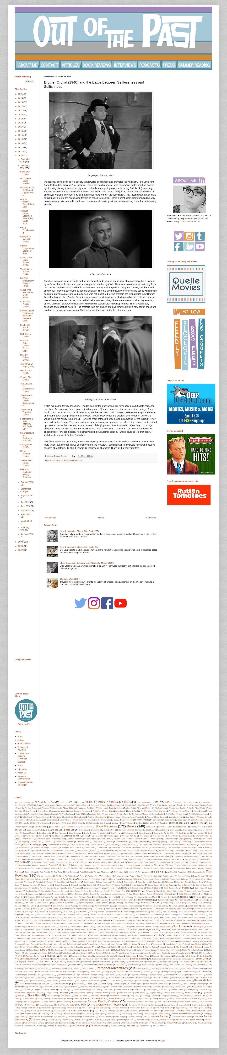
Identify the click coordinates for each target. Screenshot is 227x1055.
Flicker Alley (72, 876)
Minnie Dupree (95, 953)
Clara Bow (186, 842)
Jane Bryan (98, 909)
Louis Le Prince (78, 938)
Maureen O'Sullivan (109, 947)
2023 (20, 102)
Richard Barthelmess (160, 978)
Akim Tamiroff (143, 805)
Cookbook (53, 847)
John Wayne (103, 920)
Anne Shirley (81, 814)
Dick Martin (99, 856)
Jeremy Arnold (70, 915)
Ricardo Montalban (98, 978)
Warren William (94, 1020)
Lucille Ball (135, 938)
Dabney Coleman (187, 847)
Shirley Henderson (95, 993)
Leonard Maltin (143, 932)
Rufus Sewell (180, 987)
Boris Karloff (150, 827)
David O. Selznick (51, 853)
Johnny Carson (118, 920)
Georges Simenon (203, 885)
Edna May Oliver (206, 862)
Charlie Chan (104, 839)
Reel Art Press (196, 975)
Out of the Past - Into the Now (194, 961)
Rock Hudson (189, 984)
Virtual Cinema (34, 1017)
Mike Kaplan (42, 953)
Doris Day (121, 859)
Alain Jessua (169, 805)
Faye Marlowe (85, 872)
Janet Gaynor (200, 909)
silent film (21, 996)
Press (20, 765)
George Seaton (153, 885)
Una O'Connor (131, 1011)
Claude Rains (112, 845)
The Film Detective (199, 1005)
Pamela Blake (61, 965)
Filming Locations (44, 876)
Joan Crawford (155, 914)
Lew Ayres (201, 932)
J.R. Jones (192, 903)
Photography (108, 972)
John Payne (48, 920)
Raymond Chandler (138, 975)
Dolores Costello (192, 856)
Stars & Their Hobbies (93, 998)
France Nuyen (107, 876)
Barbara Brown (204, 817)
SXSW (20, 1005)
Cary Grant (43, 836)
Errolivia (127, 868)
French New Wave (198, 879)
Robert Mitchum (203, 980)
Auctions (91, 817)
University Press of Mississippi (67, 1013)
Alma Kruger (30, 811)
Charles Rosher (59, 839)
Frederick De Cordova (143, 879)
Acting (39, 805)
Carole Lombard (198, 833)
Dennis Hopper (23, 856)
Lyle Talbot (165, 938)
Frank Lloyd (41, 879)
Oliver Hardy (58, 962)
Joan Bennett (126, 914)
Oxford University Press (32, 965)
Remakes (41, 978)
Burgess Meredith (29, 833)
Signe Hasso (207, 993)
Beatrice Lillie (93, 820)
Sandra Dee (138, 990)
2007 (20, 550)
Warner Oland (54, 1020)
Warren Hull (67, 1020)
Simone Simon (52, 996)
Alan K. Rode (182, 805)
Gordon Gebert (31, 891)
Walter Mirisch (105, 1017)
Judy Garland (88, 923)
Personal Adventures (73, 460)
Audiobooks (101, 817)
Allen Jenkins (174, 808)
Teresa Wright (183, 1005)
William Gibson (126, 1023)
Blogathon (163, 823)
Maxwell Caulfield (166, 947)
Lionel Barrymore (146, 935)
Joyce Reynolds (59, 923)
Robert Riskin (78, 984)
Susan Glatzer (161, 1002)
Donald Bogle (35, 859)
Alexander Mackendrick (51, 808)
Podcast (147, 971)
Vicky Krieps (126, 1014)
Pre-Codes (203, 971)
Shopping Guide (154, 993)
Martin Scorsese (102, 944)
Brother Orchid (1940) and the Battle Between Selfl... (27, 315)
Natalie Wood (144, 956)
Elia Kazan (159, 865)
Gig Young (61, 888)
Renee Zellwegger (54, 978)
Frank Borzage (198, 876)
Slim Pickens (65, 996)
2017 (20, 127)
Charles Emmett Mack (24, 839)
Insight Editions (116, 903)
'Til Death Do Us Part (45, 802)
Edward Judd (78, 865)
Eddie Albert (107, 862)
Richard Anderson (115, 978)
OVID (17, 965)
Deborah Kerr (142, 853)
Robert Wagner (135, 984)
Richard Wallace (37, 981)
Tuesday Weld (59, 1011)
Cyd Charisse (173, 847)
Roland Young (58, 987)
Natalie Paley (131, 956)
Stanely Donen (28, 999)
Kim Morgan (128, 926)
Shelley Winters (79, 993)
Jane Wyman (187, 909)
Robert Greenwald (157, 981)
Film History (118, 872)
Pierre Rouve (121, 972)
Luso (156, 938)
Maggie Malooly (204, 938)
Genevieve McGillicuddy (163, 882)
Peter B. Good (143, 969)
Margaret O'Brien (70, 941)
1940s (101, 802)
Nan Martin (75, 956)
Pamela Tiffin (74, 965)
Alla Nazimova (160, 808)
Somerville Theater (99, 996)
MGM (44, 950)
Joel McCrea (55, 917)
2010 (20, 155)
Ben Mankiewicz (140, 820)
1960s (127, 802)
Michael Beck (73, 950)
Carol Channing (145, 833)
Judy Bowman (74, 923)
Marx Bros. (145, 944)
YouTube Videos (98, 1025)
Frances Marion (121, 876)
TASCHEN (74, 1005)
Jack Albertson (204, 903)
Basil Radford (79, 820)
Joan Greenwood (185, 915)
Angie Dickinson (75, 811)
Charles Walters (90, 839)
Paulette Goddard (58, 969)
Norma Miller (124, 959)
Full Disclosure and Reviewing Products (27, 437)
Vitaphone (47, 1017)
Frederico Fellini (161, 879)
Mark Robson (32, 944)
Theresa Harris (86, 1008)
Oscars (162, 962)
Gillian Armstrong (74, 888)
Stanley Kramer (58, 999)
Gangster (50, 882)
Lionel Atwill (131, 935)
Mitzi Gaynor (124, 953)
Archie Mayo (170, 814)
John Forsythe (169, 917)
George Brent (197, 882)
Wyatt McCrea (63, 1026)
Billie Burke (56, 823)
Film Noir (159, 871)
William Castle (52, 1023)
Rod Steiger (201, 984)
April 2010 (25, 514)
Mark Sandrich (45, 944)
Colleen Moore (179, 845)
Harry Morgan (134, 894)
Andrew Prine (43, 811)
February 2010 (24, 528)
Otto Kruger (172, 962)
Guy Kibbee (167, 891)
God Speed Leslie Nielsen (25, 181)
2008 (20, 546)
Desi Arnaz (36, 856)
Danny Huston (118, 851)
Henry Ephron (99, 897)
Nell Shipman (190, 956)
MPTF (20, 956)
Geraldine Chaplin (21, 888)
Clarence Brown (199, 842)
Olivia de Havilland (102, 962)
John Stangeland (75, 920)
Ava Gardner (161, 817)
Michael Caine (87, 950)
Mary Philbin (183, 944)
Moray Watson (176, 953)
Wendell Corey (142, 1020)
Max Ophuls (125, 947)
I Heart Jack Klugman (187, 900)
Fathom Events (31, 872)
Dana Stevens (69, 851)
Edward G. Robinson (58, 865)
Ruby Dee (156, 987)
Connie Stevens (23, 847)
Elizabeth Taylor (206, 865)
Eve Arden (192, 868)
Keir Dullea (89, 926)
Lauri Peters (205, 929)
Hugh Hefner (115, 900)
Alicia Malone (117, 808)
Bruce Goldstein (189, 830)
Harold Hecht (33, 894)
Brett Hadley (83, 830)
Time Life (169, 1008)
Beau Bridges (106, 820)
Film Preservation (196, 872)
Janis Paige (28, 912)
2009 (20, 542)
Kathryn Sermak (37, 926)
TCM (83, 1004)
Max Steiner (137, 947)
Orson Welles (151, 962)
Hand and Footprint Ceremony (197, 891)
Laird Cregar (42, 929)
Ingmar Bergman (84, 903)
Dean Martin (67, 853)
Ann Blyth (109, 811)
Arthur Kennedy (43, 817)
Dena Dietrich (197, 853)
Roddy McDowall (29, 987)
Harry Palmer (147, 894)
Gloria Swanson (170, 888)
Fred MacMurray (113, 879)
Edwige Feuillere (105, 865)
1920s (70, 802)
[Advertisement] (100, 489)
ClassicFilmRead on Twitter (25, 783)
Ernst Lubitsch (103, 868)
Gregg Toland (89, 891)
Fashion (18, 872)
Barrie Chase (52, 820)
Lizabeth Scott (183, 935)
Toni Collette (205, 1008)
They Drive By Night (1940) (27, 365)
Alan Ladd (195, 805)
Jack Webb (71, 906)
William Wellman (174, 1023)
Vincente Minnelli (193, 1013)
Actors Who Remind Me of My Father (26, 294)
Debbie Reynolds (126, 853)
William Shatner (158, 1023)
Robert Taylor (106, 984)
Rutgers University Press (44, 990)
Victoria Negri (150, 1014)
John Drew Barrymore (128, 917)
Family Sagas (204, 868)
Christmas (48, 842)
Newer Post (50, 518)
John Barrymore (69, 917)
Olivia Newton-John (136, 962)
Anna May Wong (37, 814)
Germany (50, 888)
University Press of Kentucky (35, 1013)
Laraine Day (68, 929)
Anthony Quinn (95, 814)
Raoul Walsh (109, 975)
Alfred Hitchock (70, 808)
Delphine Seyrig (183, 853)
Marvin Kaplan (131, 944)
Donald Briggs (49, 859)
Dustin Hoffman (204, 859)
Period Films (88, 968)
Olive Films (43, 961)
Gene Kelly (117, 882)
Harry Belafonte (76, 894)
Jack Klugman (44, 906)
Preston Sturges (21, 975)
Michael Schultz (150, 950)
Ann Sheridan (161, 811)
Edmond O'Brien (163, 862)
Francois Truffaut (184, 876)
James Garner (206, 906)
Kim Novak (140, 926)
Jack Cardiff (19, 906)
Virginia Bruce (20, 1017)
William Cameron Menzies (34, 1023)
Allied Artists (186, 808)
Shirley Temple (139, 993)
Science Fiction (176, 990)
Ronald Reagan (101, 987)
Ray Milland (123, 975)
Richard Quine (22, 981)
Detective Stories (49, 856)
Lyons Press (176, 938)
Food (82, 876)
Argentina (182, 814)
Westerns (178, 1020)
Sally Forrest (74, 990)
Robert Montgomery (28, 984)
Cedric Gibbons (158, 836)
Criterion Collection (157, 847)
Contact (21, 762)
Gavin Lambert (89, 882)
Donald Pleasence (77, 859)
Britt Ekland (150, 830)
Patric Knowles (133, 965)
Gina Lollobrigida (91, 888)
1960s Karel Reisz (143, 802)
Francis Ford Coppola (152, 876)
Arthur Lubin (56, 817)
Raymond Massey (155, 975)
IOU (157, 902)
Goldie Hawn (199, 888)
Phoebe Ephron (81, 972)
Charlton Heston (149, 839)
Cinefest (109, 842)
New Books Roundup (25, 959)
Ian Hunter (203, 900)
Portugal (157, 972)
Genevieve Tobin (182, 882)
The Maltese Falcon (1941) (26, 271)
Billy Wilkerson (91, 823)
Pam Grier (49, 965)
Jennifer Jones (56, 915)
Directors (148, 856)
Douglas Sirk (190, 859)
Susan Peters (190, 1002)
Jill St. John (113, 915)
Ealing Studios (48, 862)
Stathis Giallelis (115, 998)
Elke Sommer (22, 868)
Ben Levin (126, 820)
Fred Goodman (97, 879)
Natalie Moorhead (116, 956)
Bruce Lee (201, 830)
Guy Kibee (179, 891)
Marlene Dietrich (60, 944)
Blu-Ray (198, 822)
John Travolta (90, 920)
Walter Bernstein (89, 1017)
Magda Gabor (189, 938)
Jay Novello (40, 912)
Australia (140, 817)
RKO (104, 980)
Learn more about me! (190, 221)
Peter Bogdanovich (158, 969)
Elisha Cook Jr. (174, 865)
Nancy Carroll (88, 956)
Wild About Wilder (193, 1020)
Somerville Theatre (118, 996)
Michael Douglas (135, 950)
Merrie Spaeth (33, 950)
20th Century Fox (189, 802)
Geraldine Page (37, 888)
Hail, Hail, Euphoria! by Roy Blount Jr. (26, 473)
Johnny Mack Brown (134, 920)
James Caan (147, 906)
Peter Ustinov (54, 972)
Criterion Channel (140, 847)
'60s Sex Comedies (23, 802)
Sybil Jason (31, 1005)
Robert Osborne (61, 983)
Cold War (167, 845)
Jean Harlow (81, 912)
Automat (150, 817)
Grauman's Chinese (59, 891)
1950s (114, 802)
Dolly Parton (178, 856)
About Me (22, 773)
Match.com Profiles (42, 947)
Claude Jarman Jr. (97, 845)
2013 (20, 143)
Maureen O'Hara (91, 947)
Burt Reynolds (60, 833)
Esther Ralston (151, 868)
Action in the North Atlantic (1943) (26, 261)
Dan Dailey (19, 851)
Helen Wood (86, 897)
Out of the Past (25, 724)
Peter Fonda (173, 969)
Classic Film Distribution (79, 845)
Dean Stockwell (80, 853)
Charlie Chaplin (119, 839)
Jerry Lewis (83, 915)
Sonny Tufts (133, 996)
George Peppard (77, 885)
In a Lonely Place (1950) (25, 327)
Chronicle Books (83, 842)
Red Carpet (183, 975)
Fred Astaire (83, 879)
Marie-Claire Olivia (118, 941)
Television (144, 1005)
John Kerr (27, 920)
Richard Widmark (66, 981)
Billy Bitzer (67, 823)
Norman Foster (157, 959)
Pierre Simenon (135, 972)
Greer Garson (75, 891)
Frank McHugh (54, 879)
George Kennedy (61, 885)
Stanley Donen (43, 999)
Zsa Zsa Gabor (157, 1026)
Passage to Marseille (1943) (25, 239)
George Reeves (105, 885)
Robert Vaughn (120, 984)
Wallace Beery (74, 1017)
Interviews (22, 769)
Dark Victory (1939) (26, 371)
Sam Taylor (108, 990)
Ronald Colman (86, 987)
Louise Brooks (107, 938)
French (185, 879)
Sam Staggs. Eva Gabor (91, 990)
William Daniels (81, 1023)
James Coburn (178, 906)
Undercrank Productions (150, 1011)
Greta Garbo (115, 891)
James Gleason (23, 909)
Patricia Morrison (148, 965)
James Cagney (161, 906)
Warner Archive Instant (183, 1017)
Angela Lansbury (58, 811)
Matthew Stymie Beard (72, 947)
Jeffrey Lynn (28, 915)
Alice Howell (103, 808)
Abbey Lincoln (204, 802)
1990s (177, 802)
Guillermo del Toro (153, 891)
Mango (31, 941)
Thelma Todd (59, 1008)
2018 (20, 123)
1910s (62, 802)
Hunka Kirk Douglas (165, 900)
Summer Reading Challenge (103, 1001)
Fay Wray (58, 872)
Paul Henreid (186, 965)
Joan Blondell (141, 915)
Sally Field (62, 990)
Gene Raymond (144, 882)
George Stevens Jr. (185, 885)
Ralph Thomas (81, 975)
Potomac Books (189, 972)
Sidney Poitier (191, 992)
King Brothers (165, 926)
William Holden (141, 1023)
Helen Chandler (59, 897)
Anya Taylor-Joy (126, 814)
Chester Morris (170, 839)
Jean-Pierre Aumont (186, 912)
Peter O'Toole (28, 972)
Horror (26, 900)
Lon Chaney (207, 935)
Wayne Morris (110, 1020)
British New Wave (136, 830)
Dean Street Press (96, 853)
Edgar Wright (149, 862)
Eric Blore (64, 868)
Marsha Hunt (74, 944)
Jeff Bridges (201, 912)
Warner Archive (159, 1016)
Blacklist (139, 823)
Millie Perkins (68, 953)
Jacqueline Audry (85, 906)
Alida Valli (130, 808)
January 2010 (27, 534)
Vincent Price (177, 1013)
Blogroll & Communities (23, 777)
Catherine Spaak (112, 836)
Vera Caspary (99, 1014)
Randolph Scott (96, 975)
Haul (196, 894)
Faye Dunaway (71, 872)
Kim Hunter (116, 926)
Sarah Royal (152, 990)
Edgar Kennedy (135, 862)
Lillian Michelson (80, 935)
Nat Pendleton (101, 956)
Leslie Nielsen (189, 932)
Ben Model (157, 820)
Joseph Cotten (190, 920)
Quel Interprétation (64, 975)
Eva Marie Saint (179, 868)
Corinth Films (89, 847)
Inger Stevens (70, 903)
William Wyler (189, 1023)
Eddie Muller (120, 862)
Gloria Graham (137, 888)
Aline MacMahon (144, 808)
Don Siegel (22, 859)
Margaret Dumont (54, 941)
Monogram (137, 953)
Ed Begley (83, 862)
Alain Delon (156, 805)
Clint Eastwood (144, 845)
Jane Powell (134, 909)
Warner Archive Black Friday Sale (27, 203)
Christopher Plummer (64, 842)
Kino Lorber (179, 926)
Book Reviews (24, 743)
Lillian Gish (66, 935)
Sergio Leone (52, 993)
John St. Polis (61, 920)
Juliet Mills (129, 923)
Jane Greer (122, 909)
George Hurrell (46, 885)
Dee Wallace (169, 853)
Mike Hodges (30, 953)
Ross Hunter (127, 987)
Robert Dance (141, 981)
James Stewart (67, 909)
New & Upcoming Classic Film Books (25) (79, 531)
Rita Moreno (94, 981)
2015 (20, 135)
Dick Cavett (88, 856)
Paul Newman (199, 965)
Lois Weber (196, 935)
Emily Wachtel (51, 868)
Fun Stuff (39, 882)
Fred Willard (127, 879)
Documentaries (162, 856)
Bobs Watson (55, 827)
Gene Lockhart (129, 882)
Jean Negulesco (96, 912)
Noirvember (99, 959)
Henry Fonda (113, 897)
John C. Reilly (83, 917)
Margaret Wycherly (87, 941)
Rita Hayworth (81, 981)
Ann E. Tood (133, 811)
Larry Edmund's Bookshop (86, 929)
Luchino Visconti (121, 938)
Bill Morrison (22, 823)
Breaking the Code (35, 830)
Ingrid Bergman (100, 903)
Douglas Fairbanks (153, 859)
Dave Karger (179, 851)
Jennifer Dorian (42, 915)
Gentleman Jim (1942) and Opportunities (27, 191)
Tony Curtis (19, 1011)
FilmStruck (59, 876)
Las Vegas (131, 929)
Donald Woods (93, 859)
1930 (80, 802)
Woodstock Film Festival (24, 1026)
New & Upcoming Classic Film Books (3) (78, 547)
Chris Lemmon (206, 839)
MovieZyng (207, 953)
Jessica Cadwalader (98, 915)
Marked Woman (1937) (25, 453)
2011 (20, 151)
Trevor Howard (44, 1011)
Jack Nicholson (58, 906)
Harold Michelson (60, 894)
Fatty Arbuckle (45, 872)
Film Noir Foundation (178, 872)
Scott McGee (205, 990)
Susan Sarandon (206, 1002)
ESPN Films (137, 868)
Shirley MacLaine (124, 993)
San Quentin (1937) (26, 445)
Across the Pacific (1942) (25, 304)
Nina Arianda (87, 959)
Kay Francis (63, 926)
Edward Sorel (91, 865)
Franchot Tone (135, 876)
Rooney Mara (115, 987)
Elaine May (119, 865)
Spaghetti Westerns (169, 996)
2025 (20, 94)
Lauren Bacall (177, 929)
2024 (20, 98)
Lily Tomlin (94, 935)
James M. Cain (37, 909)
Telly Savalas (156, 1005)
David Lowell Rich (205, 851)
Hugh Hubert (128, 900)
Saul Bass (163, 990)
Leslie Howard (174, 932)
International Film (131, 903)
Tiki (151, 1008)
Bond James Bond (70, 827)
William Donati (112, 1023)
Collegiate (192, 844)
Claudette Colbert (128, 844)
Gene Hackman (104, 882)
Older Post (151, 518)
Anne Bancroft (52, 814)
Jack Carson (31, 906)
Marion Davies (169, 941)
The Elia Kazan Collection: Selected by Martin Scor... (26, 217)
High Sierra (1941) (25, 335)
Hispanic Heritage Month (147, 897)
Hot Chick (48, 900)
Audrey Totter (129, 817)
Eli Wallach (145, 865)
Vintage (207, 1014)
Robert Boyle (128, 981)
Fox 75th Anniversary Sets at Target (27, 282)
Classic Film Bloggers (32, 844)
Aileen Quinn (130, 805)
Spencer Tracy (185, 996)
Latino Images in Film (148, 929)
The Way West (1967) (70, 579)
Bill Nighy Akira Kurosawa (39, 823)
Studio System (79, 1002)
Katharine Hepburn (184, 923)
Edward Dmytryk (39, 865)
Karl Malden (140, 923)
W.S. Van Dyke (59, 1017)
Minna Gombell (81, 953)
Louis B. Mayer (36, 938)
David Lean (191, 851)
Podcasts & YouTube (22, 748)
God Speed (184, 888)
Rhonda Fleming (82, 978)
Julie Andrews (116, 923)
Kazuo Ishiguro (76, 926)
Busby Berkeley (75, 833)
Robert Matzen (185, 981)
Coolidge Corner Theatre (70, 847)
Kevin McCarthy (103, 926)
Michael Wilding (165, 950)
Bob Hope (28, 827)
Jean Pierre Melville (112, 912)
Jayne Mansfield (54, 912)
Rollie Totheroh (71, 987)
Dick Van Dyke (123, 856)
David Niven (36, 853)
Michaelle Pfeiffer (181, 950)
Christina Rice (36, 842)
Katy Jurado (50, 926)
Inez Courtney (43, 903)
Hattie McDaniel (185, 894)
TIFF (145, 1008)
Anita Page (97, 811)
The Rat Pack (33, 1008)
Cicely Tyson (97, 842)
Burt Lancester (45, 833)
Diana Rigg (63, 856)
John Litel (37, 920)
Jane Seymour (160, 909)
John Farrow (144, 917)
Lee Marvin (65, 932)
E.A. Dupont (35, 862)
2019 (20, 118)
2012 (20, 147)
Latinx (165, 929)
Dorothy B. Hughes (135, 859)
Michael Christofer (103, 950)
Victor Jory (138, 1014)
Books (131, 826)
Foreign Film (92, 876)
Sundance (129, 1002)
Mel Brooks (181, 947)
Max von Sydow (151, 947)
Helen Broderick (44, 897)
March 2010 (26, 521)
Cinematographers (159, 842)
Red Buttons (170, 975)
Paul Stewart (29, 969)
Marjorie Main (184, 941)
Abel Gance (19, 805)
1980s (167, 802)
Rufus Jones (168, 987)
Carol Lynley (158, 833)
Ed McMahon (95, 862)
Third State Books (102, 1008)
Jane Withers (174, 909)
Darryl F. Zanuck (133, 851)
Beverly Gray (207, 820)
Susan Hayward (176, 1002)
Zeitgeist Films (144, 1026)
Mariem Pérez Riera (135, 941)
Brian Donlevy (109, 830)
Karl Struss (152, 923)
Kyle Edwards (29, 929)
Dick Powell (111, 856)
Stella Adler (130, 999)
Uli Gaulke (119, 1011)
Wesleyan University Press (161, 1020)
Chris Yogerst (22, 842)
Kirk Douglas (198, 926)
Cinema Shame (139, 841)
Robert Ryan (92, 984)
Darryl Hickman (148, 850)
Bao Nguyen (190, 817)
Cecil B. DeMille (129, 836)
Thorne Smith (135, 1008)
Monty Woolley (162, 953)
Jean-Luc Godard (169, 912)
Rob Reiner (116, 981)
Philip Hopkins (67, 972)
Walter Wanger (120, 1017)
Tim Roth (158, 1008)
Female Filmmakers (102, 872)
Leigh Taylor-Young (89, 932)
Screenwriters (20, 993)
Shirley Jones (110, 993)
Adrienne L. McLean (98, 805)
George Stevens (168, 885)
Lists (159, 935)
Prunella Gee (48, 975)
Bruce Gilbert (175, 830)
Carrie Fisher (30, 836)
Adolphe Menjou (82, 805)
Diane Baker (75, 856)
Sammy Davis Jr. (122, 990)
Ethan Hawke (165, 868)
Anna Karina (199, 811)
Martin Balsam (87, 944)
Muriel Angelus (30, 956)
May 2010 (26, 510)
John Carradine (97, 917)
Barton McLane (65, 820)
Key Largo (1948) (25, 173)
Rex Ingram (68, 978)
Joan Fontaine (170, 915)
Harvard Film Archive (165, 894)
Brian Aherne (96, 830)
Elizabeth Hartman (190, 865)
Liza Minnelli (170, 935)
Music (42, 956)
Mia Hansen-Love (58, 950)
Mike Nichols (55, 953)
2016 (20, 131)
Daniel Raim (104, 850)
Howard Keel (103, 900)
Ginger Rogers (108, 888)
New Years (44, 959)
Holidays (184, 897)
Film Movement (144, 872)
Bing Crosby (104, 823)
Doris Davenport (108, 859)
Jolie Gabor (149, 920)
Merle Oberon (20, 950)
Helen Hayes (73, 897)
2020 (20, 114)
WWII (50, 1025)
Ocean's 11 (31, 962)
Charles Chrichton (202, 836)
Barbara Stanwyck (36, 820)
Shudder (167, 993)
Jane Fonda (109, 909)
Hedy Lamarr (30, 897)
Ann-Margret (186, 811)
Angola (87, 811)
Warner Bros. (39, 1020)
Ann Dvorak (120, 811)
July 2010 (25, 502)
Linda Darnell (119, 935)
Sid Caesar (177, 993)
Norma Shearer (139, 959)
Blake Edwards (150, 823)
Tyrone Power (107, 1011)
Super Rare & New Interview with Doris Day (26, 424)
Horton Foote (37, 900)
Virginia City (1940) (25, 378)
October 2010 (27, 482)
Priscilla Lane (35, 975)
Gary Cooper (75, 882)
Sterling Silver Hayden (194, 998)
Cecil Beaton (144, 836)
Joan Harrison (200, 915)
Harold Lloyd (46, 894)
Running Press (195, 986)
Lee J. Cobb (53, 932)
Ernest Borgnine (88, 868)
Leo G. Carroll (104, 932)
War (145, 1017)
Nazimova (178, 956)
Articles (20, 740)
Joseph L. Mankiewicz (25, 923)
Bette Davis (182, 820)
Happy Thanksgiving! (27, 230)
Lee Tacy (75, 932)
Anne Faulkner (67, 814)
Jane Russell (147, 909)
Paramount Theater (104, 965)
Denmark (208, 853)
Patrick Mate (162, 965)
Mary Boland (171, 944)
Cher (160, 839)
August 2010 (26, 495)
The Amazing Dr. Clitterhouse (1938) (27, 388)
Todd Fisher (193, 1008)
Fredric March (175, 879)
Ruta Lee (26, 990)
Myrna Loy (64, 956)
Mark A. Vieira (199, 941)
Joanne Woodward (41, 917)
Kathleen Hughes (21, 926)
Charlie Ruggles (134, 839)
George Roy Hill (121, 885)
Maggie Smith (20, 941)
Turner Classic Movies (79, 1010)
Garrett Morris (62, 882)
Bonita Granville (86, 827)
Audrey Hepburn (115, 817)
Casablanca (55, 836)
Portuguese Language (171, 972)
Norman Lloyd (201, 959)
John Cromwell (111, 917)
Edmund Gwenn (180, 862)
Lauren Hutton (191, 929)
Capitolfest (104, 833)
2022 (20, 106)
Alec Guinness (33, 808)
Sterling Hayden (158, 998)
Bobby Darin (41, 827)
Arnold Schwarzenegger (198, 814)
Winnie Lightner (204, 1023)
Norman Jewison (172, 959)
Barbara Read (20, 820)
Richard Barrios (144, 978)
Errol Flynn (116, 868)
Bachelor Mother (176, 817)
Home (101, 518)
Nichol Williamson (59, 959)
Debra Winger (156, 853)
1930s (88, 802)
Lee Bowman (41, 932)
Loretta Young (22, 938)
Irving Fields (167, 903)
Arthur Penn (68, 817)
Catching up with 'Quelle (75, 836)
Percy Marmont (73, 969)
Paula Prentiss (43, 969)
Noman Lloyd (111, 959)
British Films (121, 830)
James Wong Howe (83, 909)
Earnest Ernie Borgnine (66, 862)
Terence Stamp (169, 1005)
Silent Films (34, 995)
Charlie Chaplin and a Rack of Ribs (27, 250)
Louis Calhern (50, 938)
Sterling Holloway (175, 999)
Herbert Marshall (127, 897)
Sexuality (64, 992)
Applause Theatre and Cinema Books (149, 814)
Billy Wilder (78, 823)
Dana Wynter (82, 851)
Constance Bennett (39, 847)
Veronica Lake (113, 1014)
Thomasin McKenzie (119, 1008)
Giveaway (122, 888)
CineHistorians (122, 842)
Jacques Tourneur (119, 906)
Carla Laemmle (130, 833)
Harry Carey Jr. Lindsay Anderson (112, 894)
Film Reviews (57, 460)
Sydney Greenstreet (45, 1005)
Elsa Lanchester (37, 868)
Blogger (161, 1040)
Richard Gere (207, 978)
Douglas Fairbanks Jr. (172, 859)
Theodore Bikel (72, 1008)
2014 (20, 139)
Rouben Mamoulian (142, 987)
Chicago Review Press (188, 839)
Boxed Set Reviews (177, 827)
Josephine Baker (44, 923)
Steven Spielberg (64, 1002)
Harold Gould (20, 894)
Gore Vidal (45, 891)
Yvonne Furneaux (117, 1026)
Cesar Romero (173, 836)
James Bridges (134, 906)
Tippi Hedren (181, 1008)
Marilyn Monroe (153, 941)
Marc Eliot (40, 941)
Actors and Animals (65, 805)
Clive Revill (157, 845)
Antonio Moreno (111, 814)
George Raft (91, 885)
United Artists (169, 1011)
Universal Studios (183, 1011)
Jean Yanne (154, 912)
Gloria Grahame (153, 888)
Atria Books (80, 817)
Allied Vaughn (200, 808)
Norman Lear (186, 959)
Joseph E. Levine (205, 920)
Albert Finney (207, 805)
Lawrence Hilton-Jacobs (24, 932)
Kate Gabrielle (166, 923)
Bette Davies (170, 820)
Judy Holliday (103, 923)
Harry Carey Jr (91, 894)
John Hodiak (200, 917)
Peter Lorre (200, 968)
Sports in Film (199, 996)
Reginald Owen (28, 978)
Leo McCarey (118, 932)
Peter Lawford (186, 969)
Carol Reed (171, 833)
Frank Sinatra (69, 879)
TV (96, 1010)
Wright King (40, 1026)
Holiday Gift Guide (169, 897)
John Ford (156, 917)
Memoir (207, 947)
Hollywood (197, 897)
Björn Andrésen (127, 823)
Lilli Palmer (55, 935)
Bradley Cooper (197, 827)
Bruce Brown (162, 830)
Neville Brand (205, 956)
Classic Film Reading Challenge (23, 756)
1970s (156, 802)
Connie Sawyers (206, 845)
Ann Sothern (173, 811)
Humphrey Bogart (144, 900)
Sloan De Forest (80, 996)
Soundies (155, 996)
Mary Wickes (27, 947)
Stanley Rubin (73, 998)
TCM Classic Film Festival (106, 1004)
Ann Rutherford (146, 811)
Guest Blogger (132, 891)
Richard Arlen (130, 978)
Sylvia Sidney (61, 1005)
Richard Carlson (178, 977)
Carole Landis (184, 833)
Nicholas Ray (74, 959)
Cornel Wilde (102, 847)
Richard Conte (193, 978)
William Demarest (97, 1023)
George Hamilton (30, 885)
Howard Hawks (72, 900)
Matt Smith (57, 947)
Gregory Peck (102, 891)
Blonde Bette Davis (180, 823)
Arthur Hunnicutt (28, 817)
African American (115, 805)
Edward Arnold (23, 865)
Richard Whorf (52, 981)
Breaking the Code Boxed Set (60, 830)
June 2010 (26, 506)
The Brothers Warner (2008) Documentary (27, 400)
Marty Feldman (116, 944)
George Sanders (137, 885)
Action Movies (50, 805)
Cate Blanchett (97, 836)
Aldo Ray (20, 808)
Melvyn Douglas (195, 947)
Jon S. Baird (161, 920)
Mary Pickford (196, 944)
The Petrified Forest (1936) (26, 463)
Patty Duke (174, 965)
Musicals (51, 956)
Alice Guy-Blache (88, 808)
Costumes (114, 847)
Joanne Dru (26, 917)
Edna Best (193, 862)
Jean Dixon (68, 912)
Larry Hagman (104, 929)
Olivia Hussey (119, 962)
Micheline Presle (197, 950)
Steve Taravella (49, 1002)
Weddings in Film (125, 1020)
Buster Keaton (90, 833)
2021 (20, 110)
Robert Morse (45, 984)
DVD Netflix (20, 862)
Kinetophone (152, 926)
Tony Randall (31, 1011)
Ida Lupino (30, 903)
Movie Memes (191, 953)
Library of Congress (39, 935)
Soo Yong (145, 996)
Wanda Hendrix (135, 1017)
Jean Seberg (128, 912)
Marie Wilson (103, 941)
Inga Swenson (56, 903)
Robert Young (175, 984)
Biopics (115, 823)
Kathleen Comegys (202, 923)
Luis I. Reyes (146, 938)
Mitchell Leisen (110, 953)
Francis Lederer (169, 876)
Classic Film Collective (57, 844)
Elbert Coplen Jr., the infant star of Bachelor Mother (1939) (87, 563)
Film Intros (130, 872)
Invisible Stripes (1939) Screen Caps (24, 345)
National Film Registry (161, 956)
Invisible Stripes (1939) (24, 357)
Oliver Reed (86, 962)
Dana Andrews (55, 851)
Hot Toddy (59, 900)
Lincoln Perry (106, 935)
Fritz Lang (28, 882)
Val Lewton (87, 1014)
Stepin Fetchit (143, 999)
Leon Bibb (130, 932)
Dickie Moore (137, 856)
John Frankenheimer (185, 917)
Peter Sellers (41, 972)
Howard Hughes (88, 900)
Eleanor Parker (132, 865)
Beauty (116, 820)
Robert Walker (149, 984)
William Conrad (67, 1023)
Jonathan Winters (175, 920)
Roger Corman (44, 987)
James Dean (192, 906)
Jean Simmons (141, 912)
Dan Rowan (42, 851)
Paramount (88, 965)
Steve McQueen (31, 1001)
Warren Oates (80, 1020)
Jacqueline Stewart (102, 906)
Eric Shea (74, 868)
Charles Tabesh (74, 839)
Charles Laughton (43, 839)
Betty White (195, 820)
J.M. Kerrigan (180, 903)
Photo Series (95, 972)
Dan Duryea (30, 851)
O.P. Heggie (19, 962)
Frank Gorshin (28, 879)
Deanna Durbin (111, 853)
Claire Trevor (173, 842)
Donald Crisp (63, 859)
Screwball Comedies (36, 993)
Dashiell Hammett (165, 851)
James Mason (52, 909)
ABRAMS (30, 805)
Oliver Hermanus (72, 962)
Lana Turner (55, 929)
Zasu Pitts (131, 1026)
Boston (161, 827)
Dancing (93, 851)
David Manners (23, 853)
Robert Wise (162, 984)
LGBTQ (25, 935)
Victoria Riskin (163, 1014)
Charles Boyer (187, 836)
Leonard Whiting (159, 932)
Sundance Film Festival (144, 1002)
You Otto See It (78, 1025)
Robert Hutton (172, 981)
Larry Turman (118, 929)
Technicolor (133, 1005)
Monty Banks (149, 953)
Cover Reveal (126, 847)
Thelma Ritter (46, 1008)
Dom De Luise (206, 856)
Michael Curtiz (119, 950)
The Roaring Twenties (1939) (26, 412)
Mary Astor (157, 944)
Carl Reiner (116, 833)
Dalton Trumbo (203, 847)
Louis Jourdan (64, 938)
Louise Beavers (93, 938)
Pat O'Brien (120, 965)
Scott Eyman (192, 990)
